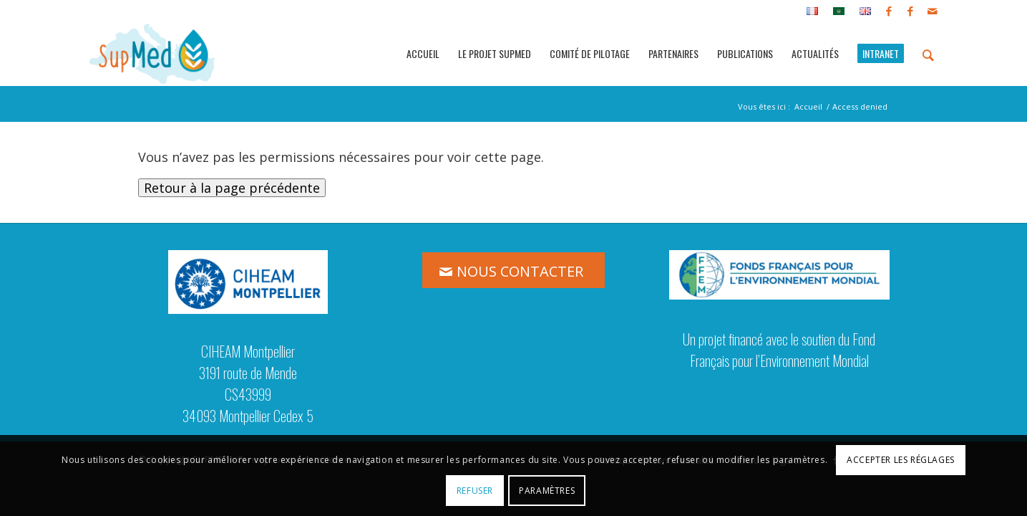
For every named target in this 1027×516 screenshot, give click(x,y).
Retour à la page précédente (232, 187)
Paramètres (547, 490)
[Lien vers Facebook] (889, 11)
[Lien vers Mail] (932, 11)
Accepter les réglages (901, 460)
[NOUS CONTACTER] (513, 270)
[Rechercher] (928, 53)
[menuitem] (812, 11)
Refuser (475, 490)
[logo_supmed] (152, 53)
